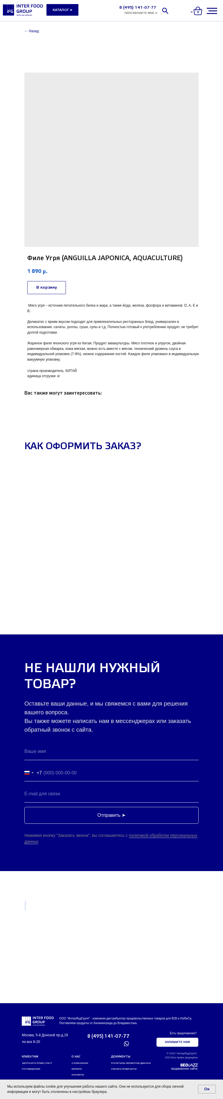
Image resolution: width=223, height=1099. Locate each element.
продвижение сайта (184, 1068)
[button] (140, 13)
